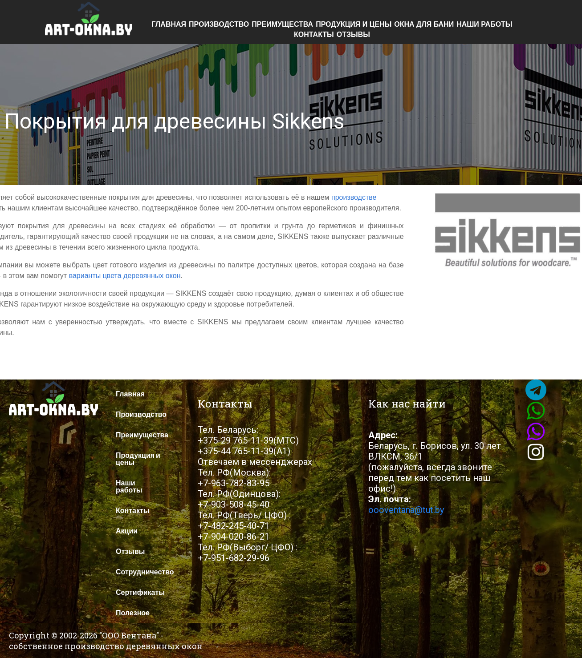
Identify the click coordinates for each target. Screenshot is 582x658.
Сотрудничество (145, 572)
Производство (219, 24)
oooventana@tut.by (406, 510)
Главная (168, 24)
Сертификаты (140, 592)
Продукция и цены (353, 24)
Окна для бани (424, 24)
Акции (127, 531)
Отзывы (353, 34)
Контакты (314, 34)
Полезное (133, 613)
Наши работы (484, 24)
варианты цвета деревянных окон (125, 275)
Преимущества (282, 24)
